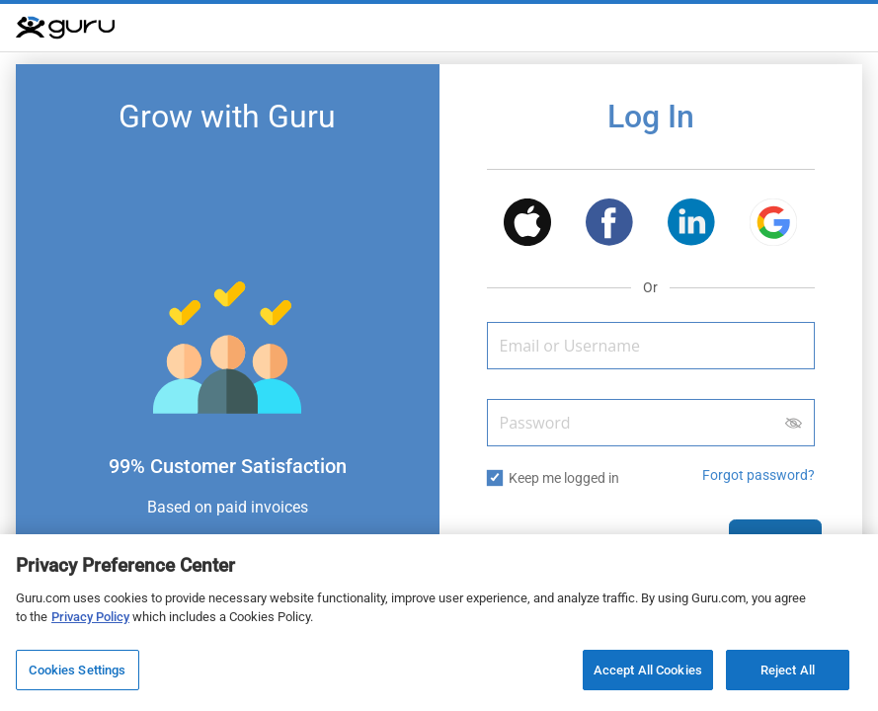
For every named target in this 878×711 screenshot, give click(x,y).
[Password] (651, 422)
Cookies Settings (77, 674)
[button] (527, 225)
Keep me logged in (564, 478)
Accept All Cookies (648, 674)
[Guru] (65, 27)
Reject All (787, 674)
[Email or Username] (651, 345)
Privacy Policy (90, 620)
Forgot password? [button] (758, 475)
